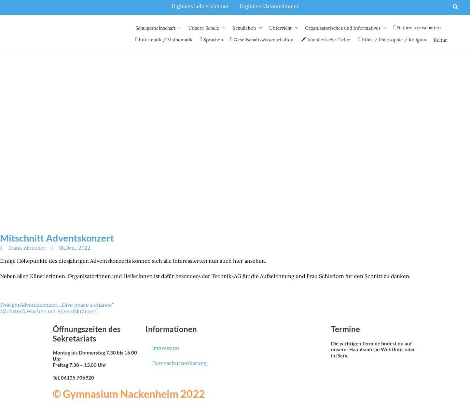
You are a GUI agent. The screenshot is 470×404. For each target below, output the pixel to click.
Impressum (165, 348)
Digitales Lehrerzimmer (200, 6)
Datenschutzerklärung (179, 363)
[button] (456, 7)
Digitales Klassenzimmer (269, 6)
